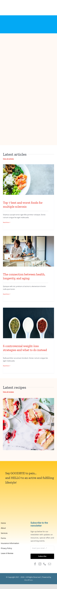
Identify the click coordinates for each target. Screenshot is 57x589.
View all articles (8, 159)
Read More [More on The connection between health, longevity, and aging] (6, 294)
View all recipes (8, 392)
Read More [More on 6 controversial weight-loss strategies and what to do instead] (6, 366)
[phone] (44, 564)
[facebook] (35, 564)
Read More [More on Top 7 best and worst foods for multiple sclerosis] (6, 222)
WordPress (28, 580)
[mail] (49, 564)
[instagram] (39, 564)
